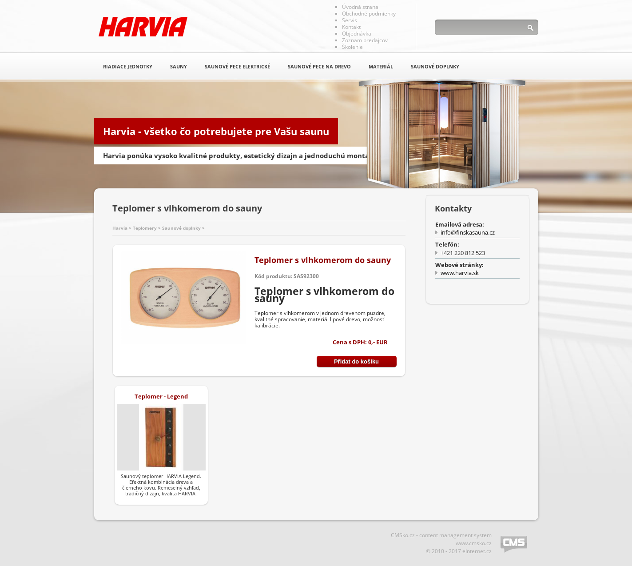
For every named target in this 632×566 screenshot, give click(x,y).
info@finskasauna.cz (468, 232)
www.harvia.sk (460, 273)
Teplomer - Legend (161, 396)
